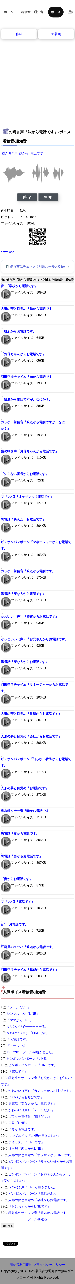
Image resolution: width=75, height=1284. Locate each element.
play (27, 197)
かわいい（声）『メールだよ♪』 (31, 1110)
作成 (19, 34)
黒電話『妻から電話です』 (20, 833)
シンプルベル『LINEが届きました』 (34, 1135)
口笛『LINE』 (18, 1123)
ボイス (56, 12)
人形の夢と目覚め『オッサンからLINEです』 (40, 1155)
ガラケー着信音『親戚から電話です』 (28, 571)
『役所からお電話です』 (18, 331)
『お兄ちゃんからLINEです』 (29, 1206)
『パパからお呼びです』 (26, 1097)
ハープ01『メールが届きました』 (31, 1052)
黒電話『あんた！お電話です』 (23, 519)
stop (48, 197)
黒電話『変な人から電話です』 (23, 594)
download (8, 252)
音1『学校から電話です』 (19, 286)
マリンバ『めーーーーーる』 (27, 1026)
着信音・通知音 (32, 12)
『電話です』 (18, 1071)
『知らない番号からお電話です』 (25, 474)
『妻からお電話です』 (17, 879)
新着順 (56, 34)
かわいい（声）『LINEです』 (28, 1033)
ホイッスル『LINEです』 (26, 1142)
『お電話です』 (18, 1039)
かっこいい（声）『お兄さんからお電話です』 (34, 639)
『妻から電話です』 (22, 1129)
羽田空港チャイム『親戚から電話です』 (29, 969)
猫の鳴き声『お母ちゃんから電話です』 (29, 451)
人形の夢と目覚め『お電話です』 (25, 788)
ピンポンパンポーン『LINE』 (28, 1058)
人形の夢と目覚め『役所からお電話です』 (31, 713)
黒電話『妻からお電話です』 (21, 856)
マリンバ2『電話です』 (18, 901)
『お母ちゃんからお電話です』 (23, 354)
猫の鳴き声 (10, 153)
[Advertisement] (37, 78)
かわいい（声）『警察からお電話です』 (29, 616)
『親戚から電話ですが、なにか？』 (26, 399)
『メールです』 (18, 1045)
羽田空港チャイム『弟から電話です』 (28, 376)
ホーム (8, 12)
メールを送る (37, 1219)
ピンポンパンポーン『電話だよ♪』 (33, 1193)
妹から (24, 153)
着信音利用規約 (21, 1264)
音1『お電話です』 (14, 924)
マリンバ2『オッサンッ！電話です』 (27, 496)
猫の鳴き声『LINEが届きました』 (32, 1187)
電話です (36, 153)
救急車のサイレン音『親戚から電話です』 (38, 1213)
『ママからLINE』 (20, 1020)
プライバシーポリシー (49, 1264)
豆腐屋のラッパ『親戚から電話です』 (28, 947)
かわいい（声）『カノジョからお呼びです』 (40, 1090)
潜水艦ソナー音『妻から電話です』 (26, 811)
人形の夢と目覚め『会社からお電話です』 (31, 736)
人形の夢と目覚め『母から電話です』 (28, 308)
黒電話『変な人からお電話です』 (25, 662)
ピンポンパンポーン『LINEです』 (32, 1065)
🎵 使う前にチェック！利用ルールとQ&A (35, 266)
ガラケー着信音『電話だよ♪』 (30, 1116)
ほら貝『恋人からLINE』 (26, 1148)
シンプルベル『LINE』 (23, 1013)
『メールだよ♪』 (19, 1007)
